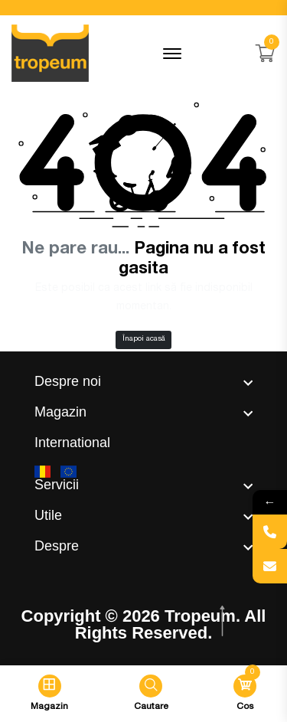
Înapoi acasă (143, 339)
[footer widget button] (143, 381)
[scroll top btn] (224, 621)
